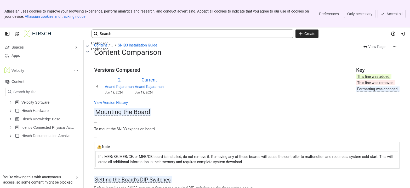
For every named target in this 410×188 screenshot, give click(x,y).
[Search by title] (46, 92)
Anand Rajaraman (119, 87)
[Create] (306, 34)
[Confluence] (37, 34)
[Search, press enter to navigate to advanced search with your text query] (192, 34)
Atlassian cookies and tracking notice (55, 16)
